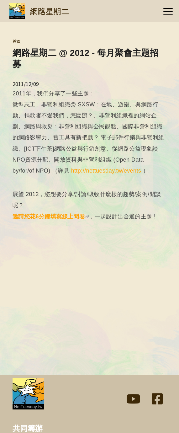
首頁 (17, 41)
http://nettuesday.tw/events (106, 171)
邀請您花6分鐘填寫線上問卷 (51, 216)
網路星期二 (49, 11)
